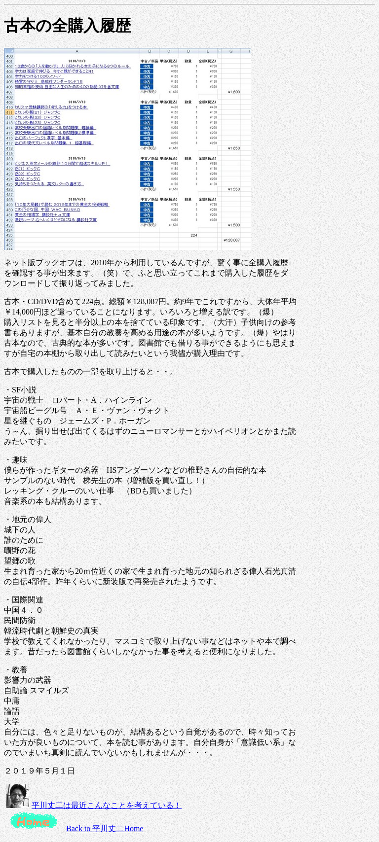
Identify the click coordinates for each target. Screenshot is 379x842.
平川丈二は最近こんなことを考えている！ (107, 805)
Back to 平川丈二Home (104, 828)
